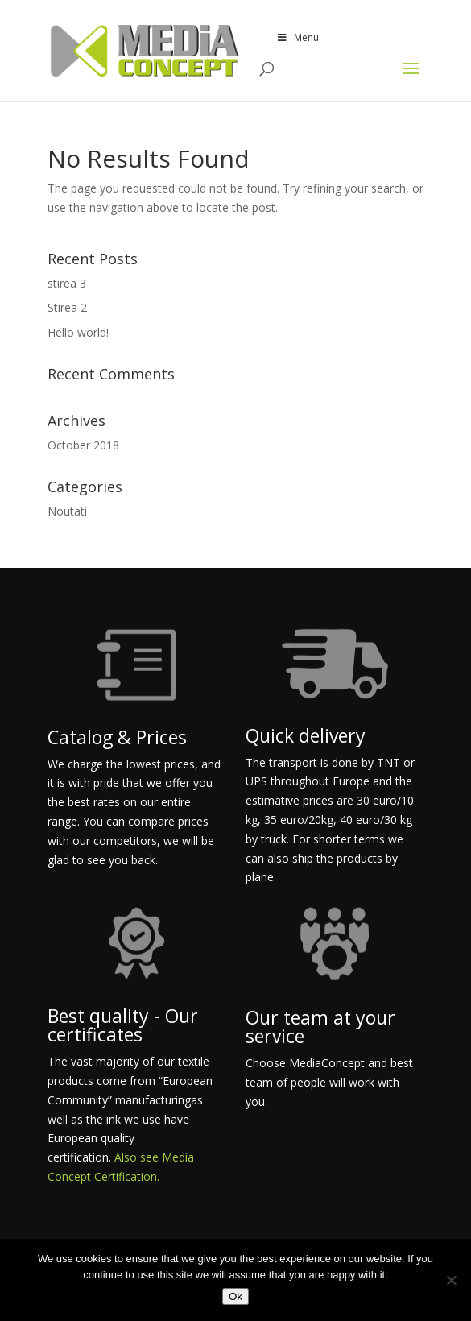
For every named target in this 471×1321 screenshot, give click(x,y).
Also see (138, 1157)
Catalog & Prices (117, 737)
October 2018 (83, 445)
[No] (451, 1280)
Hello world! (78, 332)
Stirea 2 (67, 307)
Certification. (126, 1176)
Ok (235, 1296)
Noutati (67, 511)
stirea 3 (67, 283)
